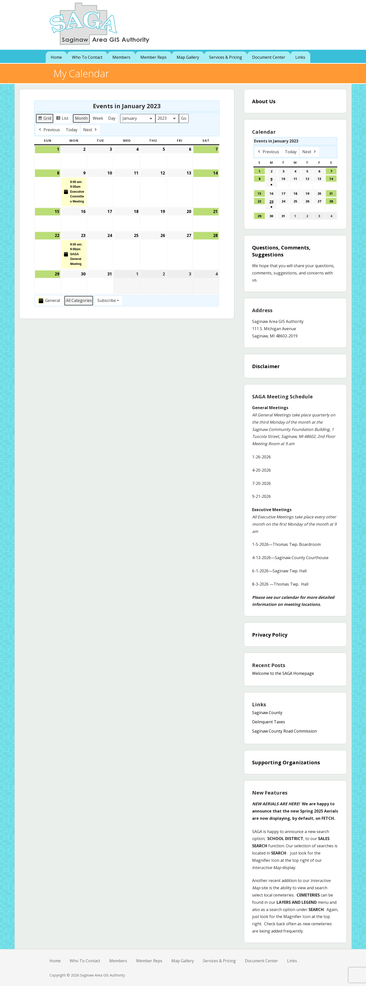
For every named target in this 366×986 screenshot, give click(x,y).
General (49, 300)
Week (98, 118)
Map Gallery (188, 57)
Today (71, 129)
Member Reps (153, 57)
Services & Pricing (225, 57)
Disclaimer (266, 366)
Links (300, 57)
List (63, 119)
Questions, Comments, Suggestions (281, 251)
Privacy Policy (269, 634)
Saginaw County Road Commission (284, 731)
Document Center (268, 57)
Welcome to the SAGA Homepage (283, 673)
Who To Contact (87, 57)
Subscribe (108, 300)
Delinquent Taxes (268, 722)
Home (56, 57)
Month (81, 118)
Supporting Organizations (286, 762)
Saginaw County (267, 712)
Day (111, 118)
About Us (264, 101)
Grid (45, 119)
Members (121, 57)
